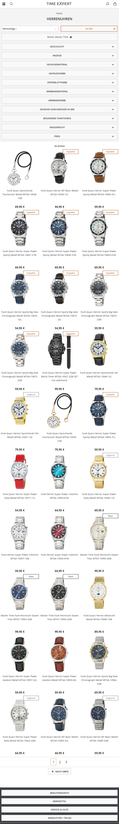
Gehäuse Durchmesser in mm (57, 109)
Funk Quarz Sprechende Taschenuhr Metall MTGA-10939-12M (59, 437)
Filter (89, 28)
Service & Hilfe (59, 809)
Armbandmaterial (57, 91)
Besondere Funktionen (57, 118)
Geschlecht (57, 46)
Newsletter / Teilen (59, 817)
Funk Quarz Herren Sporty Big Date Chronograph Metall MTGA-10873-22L (59, 315)
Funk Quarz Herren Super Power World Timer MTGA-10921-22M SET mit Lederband (59, 376)
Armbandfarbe (57, 100)
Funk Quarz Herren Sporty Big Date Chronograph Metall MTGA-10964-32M (99, 680)
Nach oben (61, 771)
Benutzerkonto (59, 792)
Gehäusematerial (57, 64)
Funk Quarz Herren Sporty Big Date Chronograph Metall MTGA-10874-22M (99, 315)
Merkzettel (59, 801)
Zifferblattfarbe (57, 82)
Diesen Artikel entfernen (71, 37)
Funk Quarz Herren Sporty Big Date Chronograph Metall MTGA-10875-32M (19, 376)
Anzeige (57, 55)
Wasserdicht (57, 127)
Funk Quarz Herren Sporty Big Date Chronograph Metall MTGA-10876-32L (19, 315)
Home (59, 13)
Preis (57, 136)
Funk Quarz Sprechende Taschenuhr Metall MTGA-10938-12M (20, 194)
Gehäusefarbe (57, 73)
